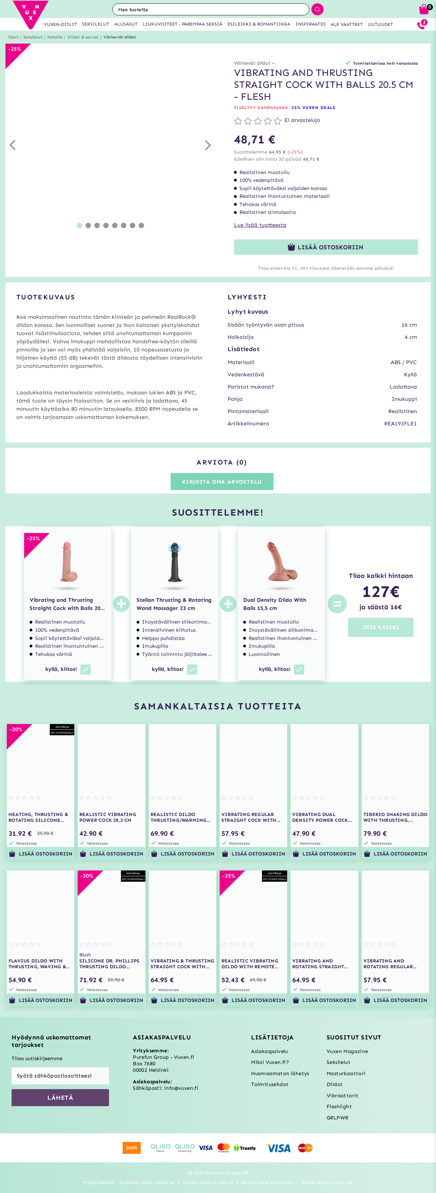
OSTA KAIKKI (380, 627)
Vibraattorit (343, 1096)
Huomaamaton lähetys (280, 1073)
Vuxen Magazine (347, 1051)
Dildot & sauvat (82, 37)
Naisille (54, 37)
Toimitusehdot (270, 1084)
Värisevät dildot (120, 37)
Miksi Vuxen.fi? (270, 1062)
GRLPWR (337, 1118)
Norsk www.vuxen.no (267, 1182)
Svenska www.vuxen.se (147, 1182)
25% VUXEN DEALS (314, 107)
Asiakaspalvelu (269, 1051)
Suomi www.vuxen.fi (208, 1182)
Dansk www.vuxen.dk (327, 1182)
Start (13, 37)
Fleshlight (339, 1106)
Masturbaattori (346, 1073)
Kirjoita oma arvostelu (222, 481)
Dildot (335, 1084)
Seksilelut (33, 37)
